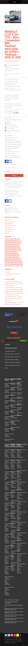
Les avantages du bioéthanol (19, 413)
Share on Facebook (6, 161)
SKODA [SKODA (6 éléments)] (14, 261)
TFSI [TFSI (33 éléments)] (13, 263)
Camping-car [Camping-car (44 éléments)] (18, 241)
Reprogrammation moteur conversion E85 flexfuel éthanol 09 (15, 524)
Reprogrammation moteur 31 (9, 440)
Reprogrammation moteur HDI (12, 354)
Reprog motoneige (9, 229)
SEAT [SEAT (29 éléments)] (9, 261)
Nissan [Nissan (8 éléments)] (7, 256)
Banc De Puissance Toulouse (12, 600)
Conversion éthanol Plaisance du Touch (20, 383)
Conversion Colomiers (20, 389)
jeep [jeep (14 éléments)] (17, 250)
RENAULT (14, 164)
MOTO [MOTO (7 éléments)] (17, 254)
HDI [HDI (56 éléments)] (13, 248)
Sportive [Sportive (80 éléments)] (19, 261)
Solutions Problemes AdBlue (12, 359)
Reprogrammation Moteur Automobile (11, 602)
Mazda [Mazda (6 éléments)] (14, 252)
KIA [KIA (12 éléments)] (20, 250)
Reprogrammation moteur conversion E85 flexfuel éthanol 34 (21, 495)
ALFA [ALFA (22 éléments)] (10, 239)
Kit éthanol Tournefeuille (20, 397)
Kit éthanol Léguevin (19, 408)
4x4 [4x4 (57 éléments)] (6, 239)
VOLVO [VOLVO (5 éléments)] (20, 265)
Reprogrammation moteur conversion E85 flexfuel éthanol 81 (15, 484)
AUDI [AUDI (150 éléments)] (18, 239)
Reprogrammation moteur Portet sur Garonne (9, 423)
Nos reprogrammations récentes (11, 61)
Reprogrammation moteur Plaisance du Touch (9, 385)
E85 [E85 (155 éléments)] (14, 245)
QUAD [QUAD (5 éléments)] (13, 258)
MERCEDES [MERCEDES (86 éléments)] (8, 254)
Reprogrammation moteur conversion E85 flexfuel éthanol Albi (14, 622)
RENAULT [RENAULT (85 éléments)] (18, 258)
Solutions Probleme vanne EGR (12, 362)
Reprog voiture (8, 220)
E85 (10, 164)
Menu (14, 2)
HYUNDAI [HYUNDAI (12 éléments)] (7, 250)
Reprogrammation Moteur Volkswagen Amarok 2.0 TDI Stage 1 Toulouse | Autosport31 (13, 298)
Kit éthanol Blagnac (19, 393)
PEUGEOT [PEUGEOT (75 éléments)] (16, 256)
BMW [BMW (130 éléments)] (12, 241)
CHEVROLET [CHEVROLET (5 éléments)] (11, 243)
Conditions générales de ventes (12, 365)
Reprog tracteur (8, 227)
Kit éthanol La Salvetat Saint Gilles (19, 402)
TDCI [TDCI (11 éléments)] (6, 263)
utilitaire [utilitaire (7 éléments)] (7, 265)
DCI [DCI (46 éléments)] (11, 245)
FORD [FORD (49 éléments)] (6, 248)
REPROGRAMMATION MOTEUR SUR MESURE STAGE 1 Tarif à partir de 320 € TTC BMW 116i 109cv (14, 283)
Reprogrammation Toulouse (15, 384)
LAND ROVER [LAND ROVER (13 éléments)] (8, 252)
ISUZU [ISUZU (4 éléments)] (12, 250)
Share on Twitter (10, 161)
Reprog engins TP (9, 231)
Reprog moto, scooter (10, 221)
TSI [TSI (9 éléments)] (21, 263)
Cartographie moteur (10, 351)
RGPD (6, 368)
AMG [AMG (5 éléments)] (14, 239)
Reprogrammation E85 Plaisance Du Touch (15, 399)
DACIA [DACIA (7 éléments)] (7, 245)
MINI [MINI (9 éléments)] (13, 254)
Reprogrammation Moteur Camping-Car (14, 605)
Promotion (7, 275)
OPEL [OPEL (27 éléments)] (11, 256)
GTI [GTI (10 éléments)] (10, 248)
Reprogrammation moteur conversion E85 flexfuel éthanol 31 (15, 475)
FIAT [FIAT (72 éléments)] (18, 245)
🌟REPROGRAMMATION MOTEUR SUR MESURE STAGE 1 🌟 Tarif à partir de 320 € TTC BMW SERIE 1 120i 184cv (14, 293)
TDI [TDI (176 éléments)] (10, 263)
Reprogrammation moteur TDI (12, 356)
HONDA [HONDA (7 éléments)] (18, 248)
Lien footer (7, 271)
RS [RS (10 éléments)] (6, 261)
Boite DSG (7, 233)
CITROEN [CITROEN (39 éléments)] (18, 243)
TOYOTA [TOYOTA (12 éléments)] (17, 263)
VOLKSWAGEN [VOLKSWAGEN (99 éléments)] (14, 265)
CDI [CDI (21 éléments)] (6, 243)
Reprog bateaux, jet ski (10, 225)
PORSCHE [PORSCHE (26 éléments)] (7, 258)
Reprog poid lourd (9, 223)
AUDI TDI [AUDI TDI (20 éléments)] (7, 241)
